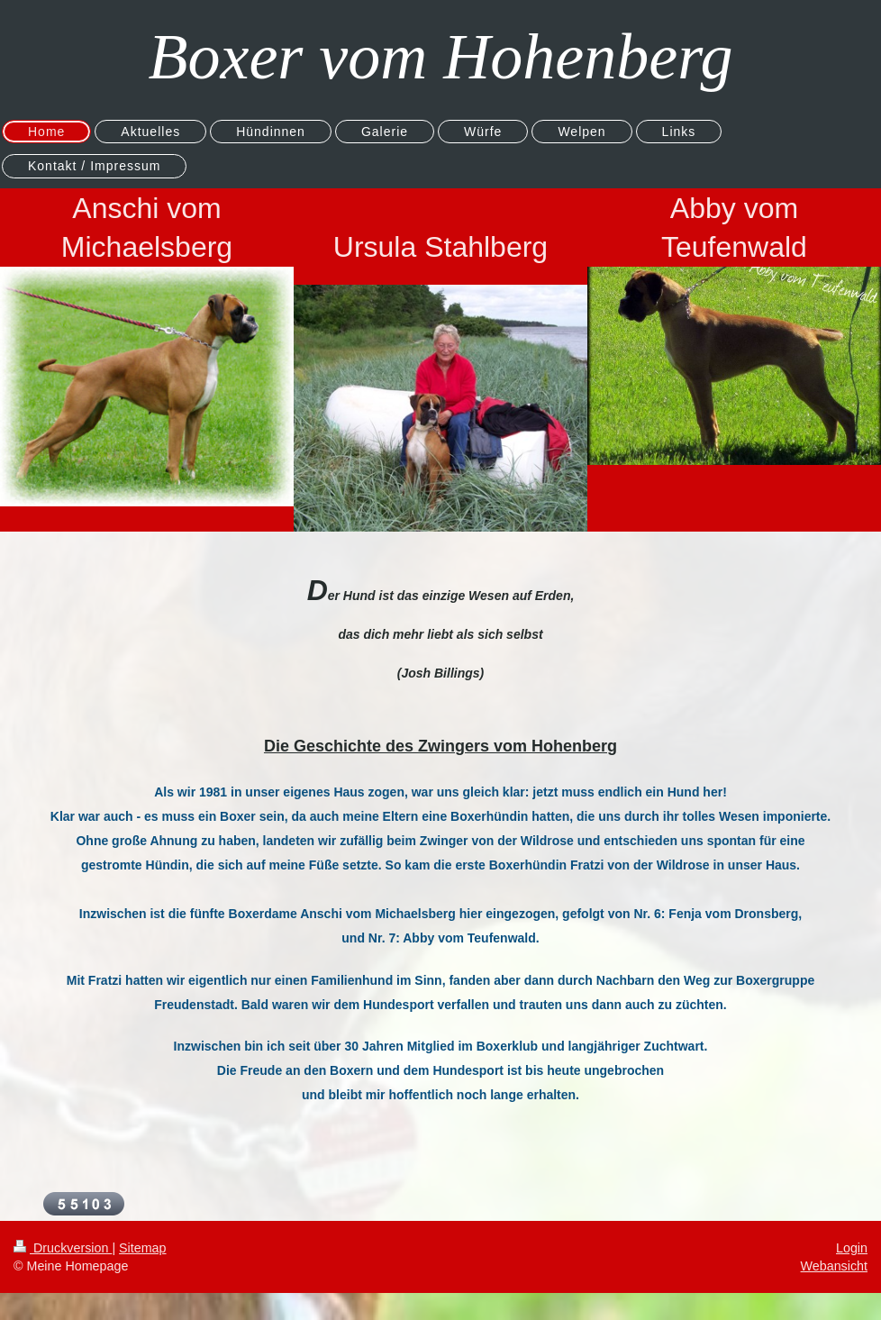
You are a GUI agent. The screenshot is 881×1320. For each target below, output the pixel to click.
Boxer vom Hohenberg (440, 57)
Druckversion (63, 1248)
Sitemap (142, 1248)
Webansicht (834, 1266)
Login (851, 1248)
